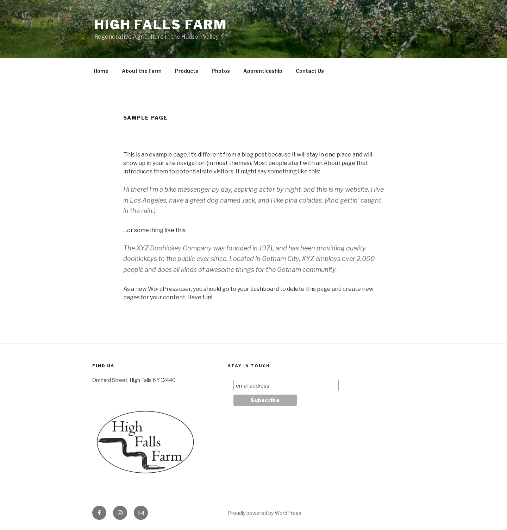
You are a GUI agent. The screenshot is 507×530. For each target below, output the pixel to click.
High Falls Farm (160, 24)
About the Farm (142, 71)
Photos (221, 71)
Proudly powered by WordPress (264, 513)
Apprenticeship (262, 71)
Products (186, 71)
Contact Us (310, 71)
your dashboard (258, 289)
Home (101, 71)
